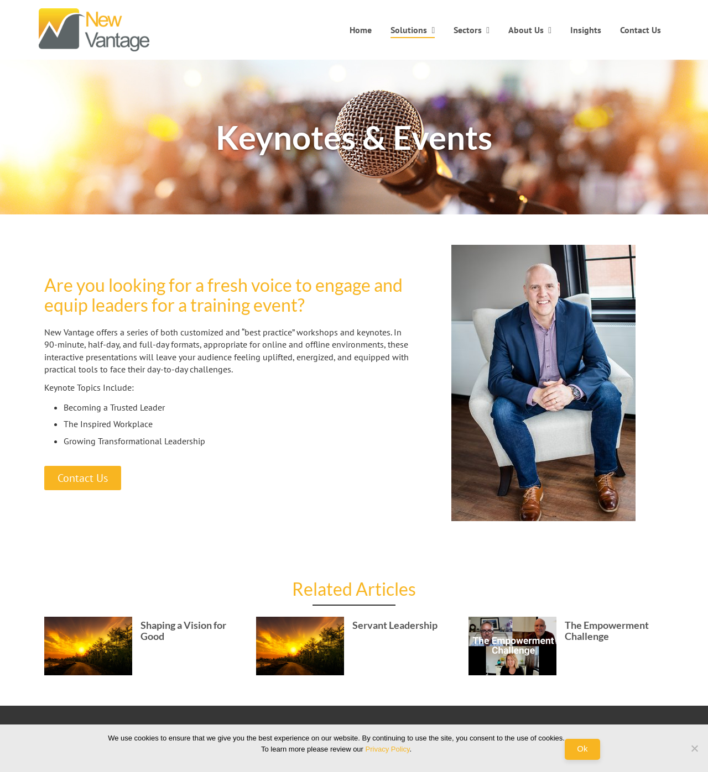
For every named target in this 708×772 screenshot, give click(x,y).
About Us (526, 29)
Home (361, 29)
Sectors (468, 29)
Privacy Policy (388, 749)
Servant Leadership (395, 625)
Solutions (409, 29)
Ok (582, 748)
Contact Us (640, 29)
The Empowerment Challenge (607, 630)
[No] (694, 748)
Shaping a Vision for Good (183, 630)
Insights (585, 29)
